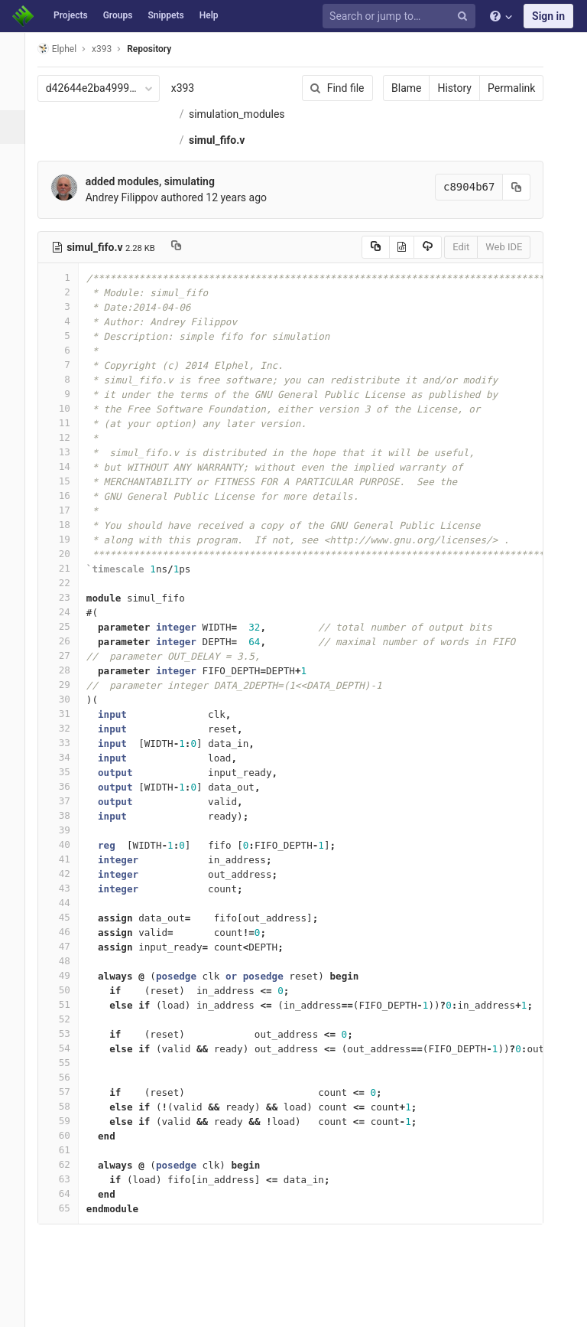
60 (71, 1161)
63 (71, 1205)
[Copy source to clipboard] (359, 273)
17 (71, 536)
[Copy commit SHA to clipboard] (500, 213)
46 (71, 957)
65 (71, 1234)
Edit (444, 273)
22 (71, 609)
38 (71, 841)
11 (71, 449)
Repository (163, 49)
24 (71, 638)
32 (71, 754)
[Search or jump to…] (401, 16)
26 (71, 667)
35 (71, 798)
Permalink (495, 88)
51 (71, 1030)
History (438, 88)
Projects (71, 15)
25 (71, 652)
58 (71, 1132)
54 (71, 1074)
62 (71, 1190)
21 (71, 594)
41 (71, 885)
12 (71, 463)
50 (71, 1016)
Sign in (548, 16)
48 (71, 987)
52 (71, 1045)
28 (71, 696)
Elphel (69, 48)
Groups (118, 15)
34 (71, 783)
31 (71, 739)
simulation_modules (238, 140)
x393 (196, 88)
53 (71, 1059)
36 (71, 812)
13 (71, 478)
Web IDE (487, 273)
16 (71, 521)
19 (71, 565)
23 (71, 623)
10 (71, 434)
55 (71, 1088)
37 (71, 827)
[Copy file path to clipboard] (189, 273)
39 (71, 856)
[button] (18, 1308)
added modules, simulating (163, 207)
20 (71, 579)
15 (71, 507)
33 (71, 768)
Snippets (165, 15)
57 (71, 1117)
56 (71, 1103)
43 (71, 914)
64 (71, 1219)
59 (71, 1147)
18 (71, 550)
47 (71, 972)
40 (71, 870)
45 (71, 943)
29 (71, 710)
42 (71, 899)
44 (71, 928)
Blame (390, 88)
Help (209, 15)
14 (71, 492)
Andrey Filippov (135, 223)
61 (71, 1176)
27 (71, 681)
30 (71, 725)
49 (71, 1001)
